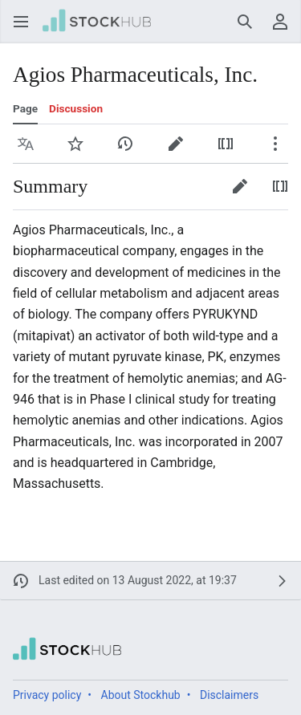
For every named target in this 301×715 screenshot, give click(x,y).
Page (25, 108)
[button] (21, 21)
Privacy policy (47, 695)
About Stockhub (141, 695)
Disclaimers (229, 695)
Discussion (76, 108)
